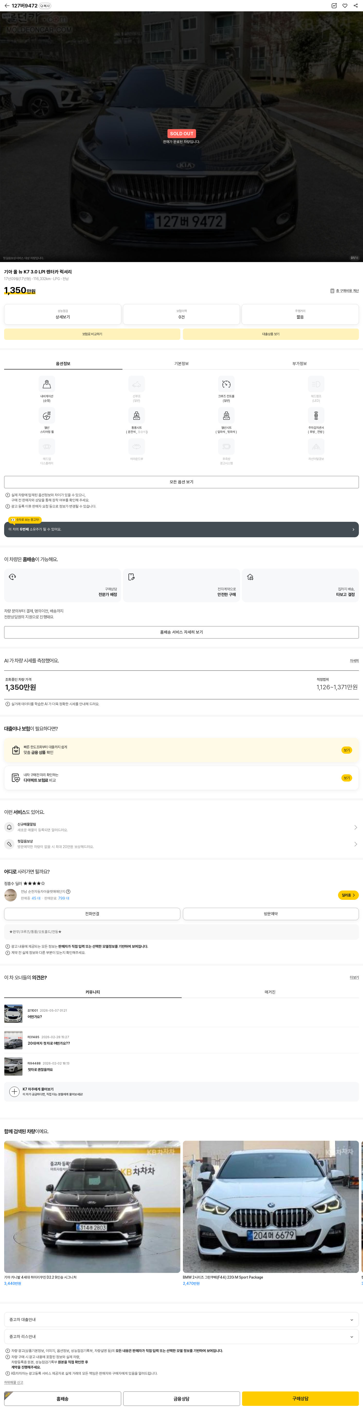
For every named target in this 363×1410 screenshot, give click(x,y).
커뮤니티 (93, 992)
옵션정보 (63, 363)
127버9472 (31, 6)
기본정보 (181, 363)
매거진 (270, 992)
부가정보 (300, 363)
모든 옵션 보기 (181, 482)
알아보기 (181, 750)
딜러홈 (346, 895)
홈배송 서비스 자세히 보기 (181, 632)
